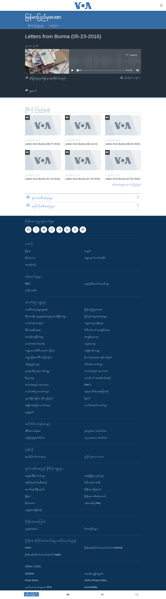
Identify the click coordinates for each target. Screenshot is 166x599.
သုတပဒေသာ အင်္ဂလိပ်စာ (96, 437)
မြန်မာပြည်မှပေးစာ (93, 309)
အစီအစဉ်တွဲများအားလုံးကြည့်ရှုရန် (126, 184)
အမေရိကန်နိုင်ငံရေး (34, 336)
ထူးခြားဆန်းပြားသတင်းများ (37, 405)
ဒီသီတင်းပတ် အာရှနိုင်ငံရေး (97, 329)
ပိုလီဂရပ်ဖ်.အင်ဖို (92, 482)
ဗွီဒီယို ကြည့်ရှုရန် (36, 25)
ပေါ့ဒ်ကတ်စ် (30, 290)
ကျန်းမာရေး (90, 343)
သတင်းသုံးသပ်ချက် (34, 323)
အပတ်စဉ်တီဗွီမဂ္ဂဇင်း (35, 489)
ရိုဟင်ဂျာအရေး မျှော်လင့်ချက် (98, 357)
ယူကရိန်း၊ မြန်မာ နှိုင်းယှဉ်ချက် (39, 398)
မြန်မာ (28, 251)
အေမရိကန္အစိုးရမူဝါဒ (94, 573)
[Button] (30, 91)
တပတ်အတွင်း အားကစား (37, 384)
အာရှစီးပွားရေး (91, 336)
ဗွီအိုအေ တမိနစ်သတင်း (95, 496)
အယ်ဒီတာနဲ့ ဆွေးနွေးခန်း (36, 309)
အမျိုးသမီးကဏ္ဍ (91, 350)
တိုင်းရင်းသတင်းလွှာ (93, 364)
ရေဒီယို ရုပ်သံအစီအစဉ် (36, 482)
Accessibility (90, 587)
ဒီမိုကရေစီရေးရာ (33, 329)
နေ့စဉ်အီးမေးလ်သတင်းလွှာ (96, 283)
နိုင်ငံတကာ (30, 257)
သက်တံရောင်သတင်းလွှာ (95, 405)
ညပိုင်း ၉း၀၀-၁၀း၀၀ (94, 456)
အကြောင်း (54, 25)
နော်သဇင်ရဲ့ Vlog (92, 503)
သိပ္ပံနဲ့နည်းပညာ (32, 364)
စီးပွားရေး (29, 377)
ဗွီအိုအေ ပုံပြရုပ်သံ (92, 489)
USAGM (29, 573)
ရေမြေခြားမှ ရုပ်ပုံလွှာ (94, 475)
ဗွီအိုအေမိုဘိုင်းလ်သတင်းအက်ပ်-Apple (43, 554)
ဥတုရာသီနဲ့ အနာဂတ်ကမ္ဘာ (37, 371)
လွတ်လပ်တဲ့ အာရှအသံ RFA (38, 587)
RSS (27, 283)
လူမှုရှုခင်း (29, 412)
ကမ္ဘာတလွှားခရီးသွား (94, 323)
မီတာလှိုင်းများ (91, 528)
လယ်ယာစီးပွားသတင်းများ (37, 391)
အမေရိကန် (30, 264)
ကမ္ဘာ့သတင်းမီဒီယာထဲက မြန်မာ (40, 350)
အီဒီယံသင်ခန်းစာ (33, 430)
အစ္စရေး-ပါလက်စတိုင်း (95, 257)
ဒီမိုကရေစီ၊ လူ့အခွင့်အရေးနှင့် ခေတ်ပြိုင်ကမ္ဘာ (45, 316)
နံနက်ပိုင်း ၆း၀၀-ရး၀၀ (35, 456)
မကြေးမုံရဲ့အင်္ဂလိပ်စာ (35, 437)
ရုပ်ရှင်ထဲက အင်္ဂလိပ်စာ (95, 430)
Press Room (31, 580)
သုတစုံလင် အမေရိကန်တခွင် (97, 377)
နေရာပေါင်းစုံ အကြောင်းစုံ (96, 391)
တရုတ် (87, 251)
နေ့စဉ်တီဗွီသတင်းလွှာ (35, 475)
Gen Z (87, 384)
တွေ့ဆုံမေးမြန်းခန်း (33, 509)
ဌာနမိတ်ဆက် (31, 528)
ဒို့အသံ (87, 398)
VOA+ (28, 547)
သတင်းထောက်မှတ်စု (35, 343)
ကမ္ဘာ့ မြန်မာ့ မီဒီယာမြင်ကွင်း (38, 357)
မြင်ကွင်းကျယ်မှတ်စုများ (95, 316)
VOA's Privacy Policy (95, 580)
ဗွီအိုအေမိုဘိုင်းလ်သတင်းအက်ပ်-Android (103, 547)
